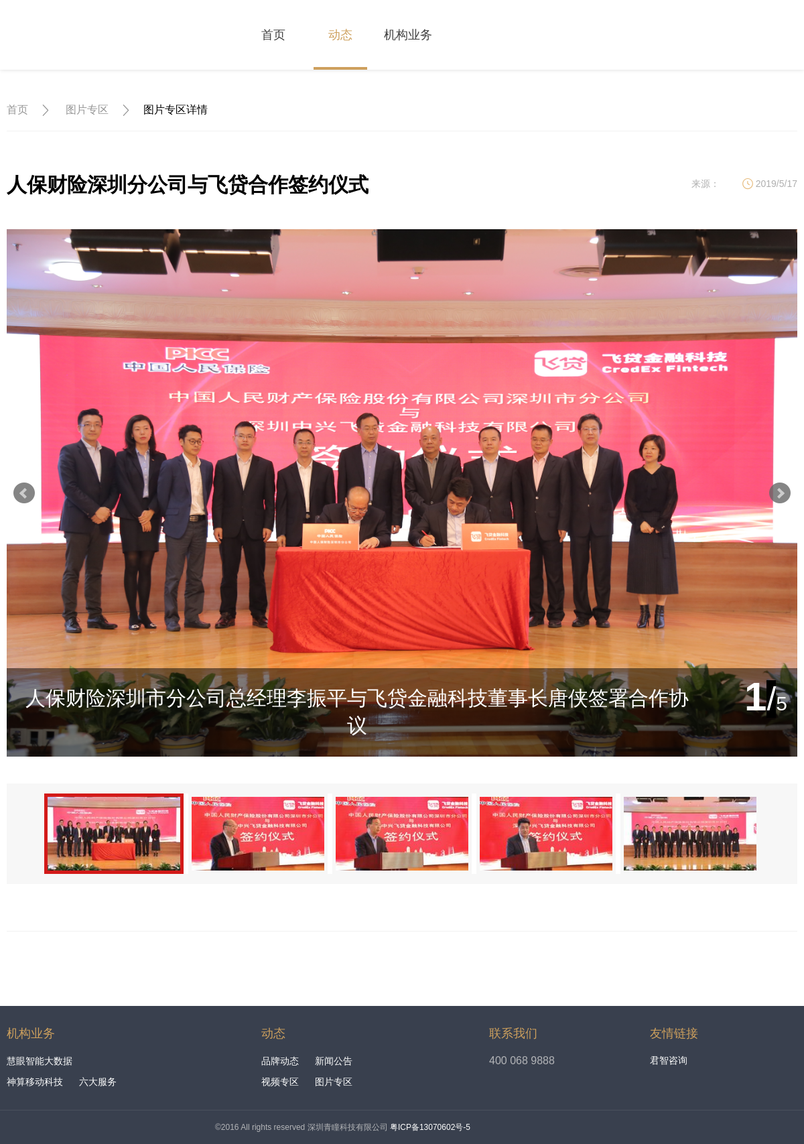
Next (780, 493)
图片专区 (87, 109)
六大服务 (98, 1081)
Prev (24, 493)
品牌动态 (280, 1061)
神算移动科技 (35, 1081)
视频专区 (280, 1081)
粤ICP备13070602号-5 (430, 1127)
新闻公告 (333, 1061)
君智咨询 (668, 1060)
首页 (273, 35)
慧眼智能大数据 (39, 1061)
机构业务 (408, 35)
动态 (340, 35)
